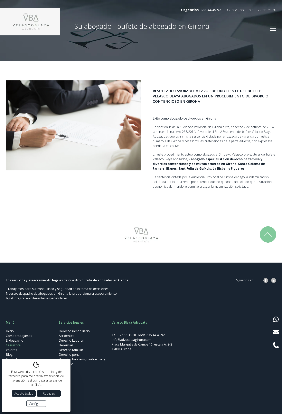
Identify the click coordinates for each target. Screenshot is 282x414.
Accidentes (66, 336)
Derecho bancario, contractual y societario (82, 361)
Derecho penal (69, 354)
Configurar (36, 403)
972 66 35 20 (266, 9)
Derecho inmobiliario (74, 331)
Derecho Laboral (71, 340)
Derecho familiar (71, 350)
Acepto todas (23, 393)
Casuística (13, 345)
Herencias (66, 345)
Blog (9, 354)
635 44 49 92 (211, 9)
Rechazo (49, 393)
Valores (11, 350)
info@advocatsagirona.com (131, 340)
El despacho (14, 340)
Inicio (10, 331)
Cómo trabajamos (19, 336)
